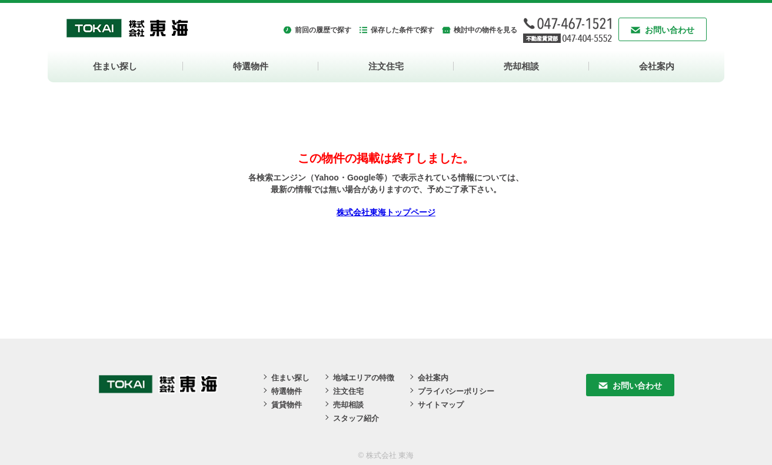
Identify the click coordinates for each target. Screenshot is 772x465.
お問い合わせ (669, 30)
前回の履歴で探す (323, 30)
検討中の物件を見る (485, 30)
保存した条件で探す (402, 30)
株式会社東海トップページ (386, 212)
